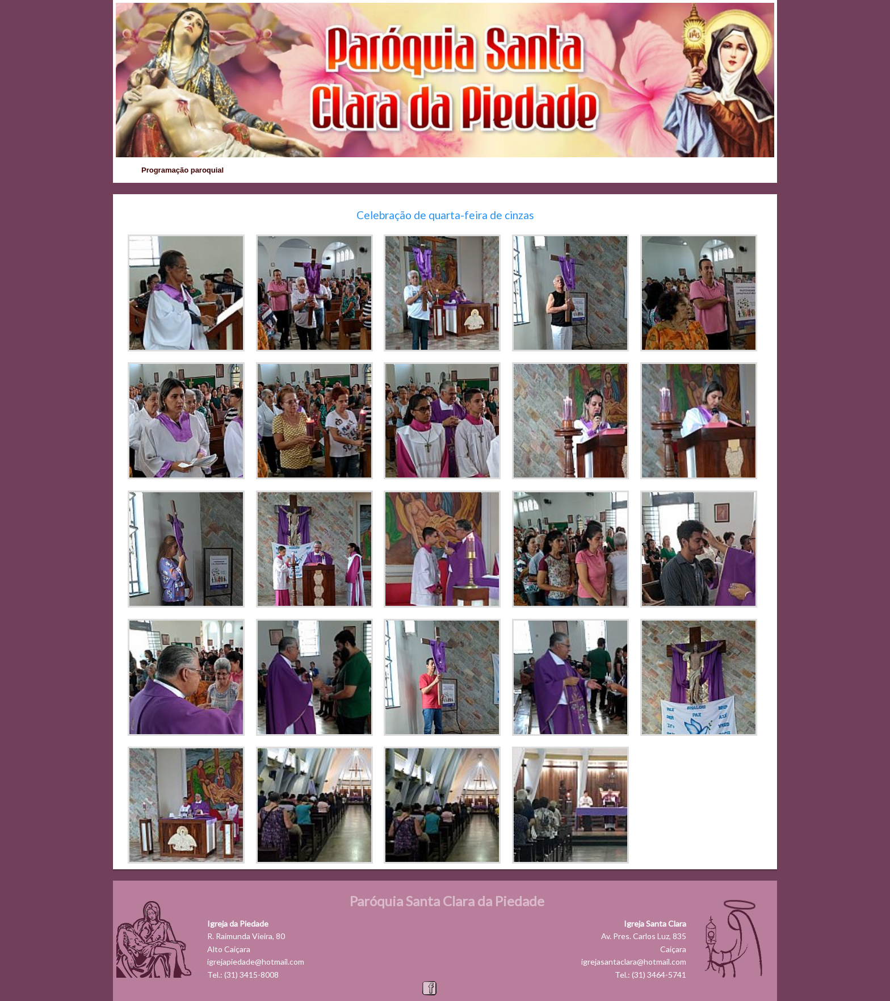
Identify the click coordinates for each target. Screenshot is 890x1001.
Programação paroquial (182, 170)
